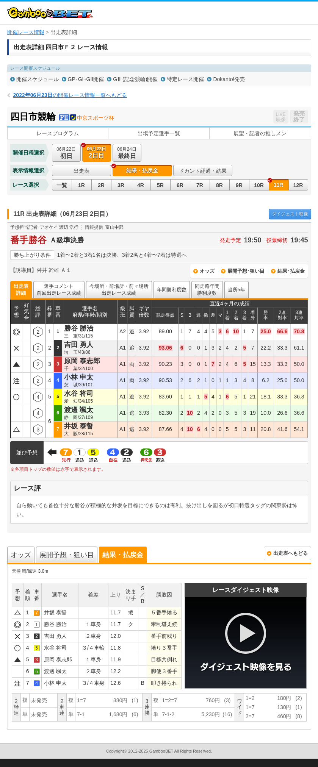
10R (259, 185)
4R (140, 185)
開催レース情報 (25, 32)
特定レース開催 (185, 79)
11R (279, 185)
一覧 (61, 185)
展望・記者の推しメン (260, 133)
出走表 (81, 171)
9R (239, 185)
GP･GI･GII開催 (86, 79)
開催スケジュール (37, 79)
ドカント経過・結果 (203, 171)
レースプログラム (57, 133)
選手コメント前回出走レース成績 (59, 289)
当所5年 (236, 289)
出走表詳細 (21, 289)
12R (298, 185)
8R (219, 185)
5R (160, 185)
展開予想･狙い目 (246, 271)
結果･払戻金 (291, 271)
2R (101, 185)
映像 (290, 214)
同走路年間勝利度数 (207, 289)
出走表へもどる (290, 553)
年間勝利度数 (171, 289)
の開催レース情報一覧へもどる (70, 95)
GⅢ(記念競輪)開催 (135, 79)
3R (120, 185)
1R (81, 185)
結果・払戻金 (142, 170)
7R (199, 185)
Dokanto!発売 (229, 79)
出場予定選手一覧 (159, 133)
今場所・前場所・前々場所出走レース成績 (119, 289)
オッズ (207, 271)
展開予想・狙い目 (66, 555)
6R (180, 185)
